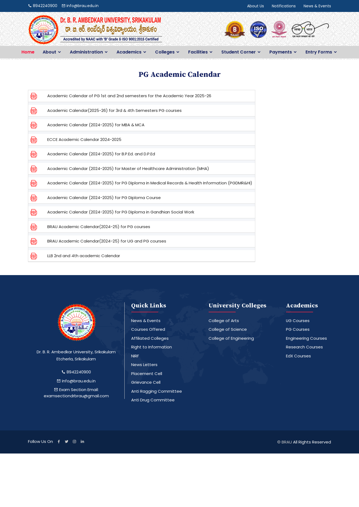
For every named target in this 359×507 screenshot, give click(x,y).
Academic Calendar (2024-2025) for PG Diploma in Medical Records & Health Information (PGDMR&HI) (149, 183)
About (49, 52)
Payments (280, 52)
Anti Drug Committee (153, 400)
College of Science (228, 329)
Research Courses (304, 347)
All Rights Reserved (312, 442)
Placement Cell (146, 373)
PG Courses (298, 329)
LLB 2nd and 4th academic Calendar (83, 256)
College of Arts (224, 320)
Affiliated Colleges (150, 338)
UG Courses (298, 320)
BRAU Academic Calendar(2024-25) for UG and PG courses (106, 241)
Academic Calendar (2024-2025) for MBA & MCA (95, 125)
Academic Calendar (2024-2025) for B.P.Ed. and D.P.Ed (101, 154)
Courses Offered (148, 329)
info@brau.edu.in (76, 381)
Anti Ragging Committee (156, 391)
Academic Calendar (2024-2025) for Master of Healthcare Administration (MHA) (128, 168)
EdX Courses (298, 356)
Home (27, 52)
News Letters (144, 364)
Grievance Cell (145, 382)
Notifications (284, 6)
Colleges (165, 52)
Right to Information (151, 347)
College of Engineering (231, 338)
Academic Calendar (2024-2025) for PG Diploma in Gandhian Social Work (120, 212)
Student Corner (238, 52)
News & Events (317, 6)
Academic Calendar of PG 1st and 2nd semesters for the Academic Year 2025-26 (129, 96)
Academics (128, 52)
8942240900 (76, 372)
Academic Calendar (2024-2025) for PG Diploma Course (104, 197)
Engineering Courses (306, 338)
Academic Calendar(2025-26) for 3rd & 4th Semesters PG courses (114, 110)
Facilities (198, 52)
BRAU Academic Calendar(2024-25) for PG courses (98, 226)
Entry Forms (319, 52)
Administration (86, 52)
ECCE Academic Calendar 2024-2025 (84, 139)
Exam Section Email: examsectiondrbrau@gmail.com (76, 393)
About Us (255, 6)
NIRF (135, 356)
